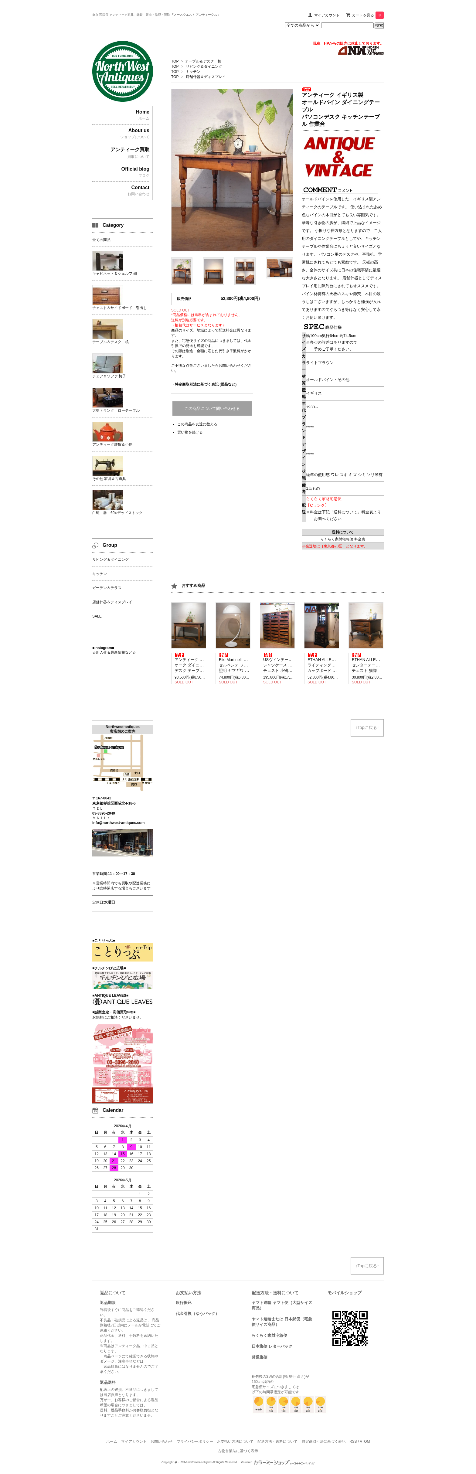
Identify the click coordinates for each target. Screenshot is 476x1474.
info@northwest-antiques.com (118, 823)
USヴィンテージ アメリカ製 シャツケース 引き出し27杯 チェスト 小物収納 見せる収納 (290, 663)
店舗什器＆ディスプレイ (206, 77)
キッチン (193, 72)
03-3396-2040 (103, 813)
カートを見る (368, 15)
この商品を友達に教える (197, 424)
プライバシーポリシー (195, 1441)
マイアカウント (327, 15)
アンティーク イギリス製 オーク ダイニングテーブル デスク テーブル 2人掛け (199, 663)
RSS (353, 1441)
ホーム (111, 1441)
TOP (174, 61)
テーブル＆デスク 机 (203, 61)
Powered (277, 1462)
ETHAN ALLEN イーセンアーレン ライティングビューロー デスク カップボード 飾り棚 (337, 663)
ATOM (365, 1441)
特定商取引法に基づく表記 (323, 1441)
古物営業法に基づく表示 (238, 1451)
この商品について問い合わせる (212, 408)
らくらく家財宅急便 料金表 (342, 539)
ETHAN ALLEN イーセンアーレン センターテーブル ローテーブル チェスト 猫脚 (381, 663)
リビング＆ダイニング (204, 66)
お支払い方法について (235, 1441)
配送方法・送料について (277, 1441)
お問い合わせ (161, 1441)
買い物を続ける (190, 432)
